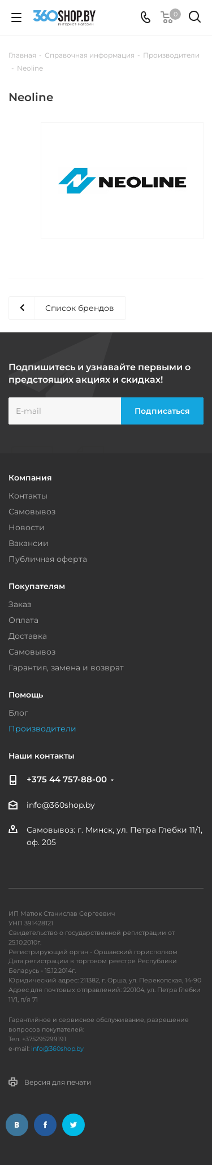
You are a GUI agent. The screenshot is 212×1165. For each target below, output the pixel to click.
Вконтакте (17, 1125)
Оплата (23, 620)
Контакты (27, 496)
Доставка (27, 636)
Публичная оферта (47, 559)
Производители (42, 729)
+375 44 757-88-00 (67, 779)
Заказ (19, 604)
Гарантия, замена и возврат (66, 667)
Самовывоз (31, 511)
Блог (18, 713)
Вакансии (28, 543)
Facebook (45, 1125)
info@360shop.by (61, 805)
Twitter (73, 1125)
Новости (26, 527)
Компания (30, 478)
